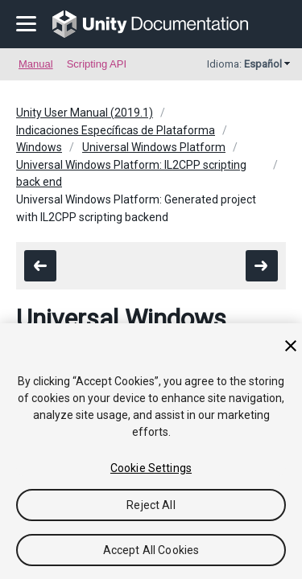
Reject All (150, 505)
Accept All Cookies (151, 550)
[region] (151, 451)
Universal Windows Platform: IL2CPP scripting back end (131, 173)
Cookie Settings (151, 468)
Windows (39, 147)
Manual (36, 64)
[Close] (290, 345)
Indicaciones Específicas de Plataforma (115, 130)
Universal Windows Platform (153, 147)
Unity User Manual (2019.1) (84, 112)
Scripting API (96, 64)
